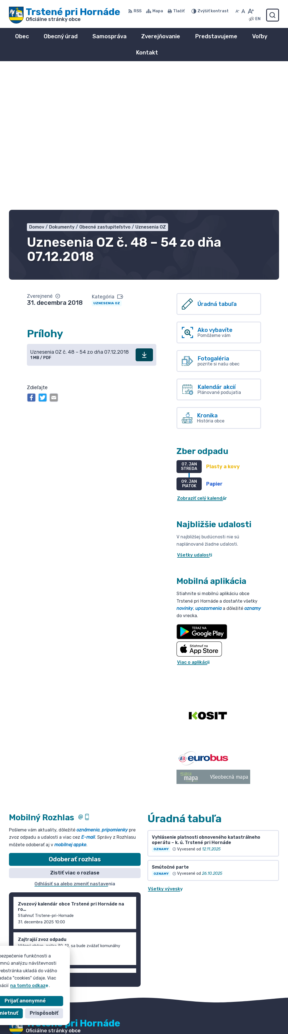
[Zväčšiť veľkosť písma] (250, 11)
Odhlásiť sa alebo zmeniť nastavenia (74, 743)
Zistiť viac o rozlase (74, 732)
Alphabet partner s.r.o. (92, 901)
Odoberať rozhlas (75, 718)
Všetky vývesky (165, 748)
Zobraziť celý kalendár (202, 357)
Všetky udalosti (194, 414)
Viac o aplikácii (193, 522)
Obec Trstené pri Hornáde (74, 907)
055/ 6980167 (227, 1015)
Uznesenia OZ (106, 163)
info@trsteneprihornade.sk (242, 1021)
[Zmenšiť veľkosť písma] (237, 11)
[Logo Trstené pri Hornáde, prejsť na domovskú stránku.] (64, 15)
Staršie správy (30, 838)
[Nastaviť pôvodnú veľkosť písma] (243, 11)
